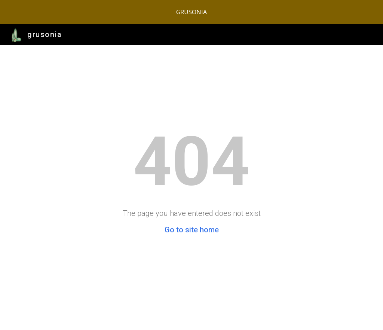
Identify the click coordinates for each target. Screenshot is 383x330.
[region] (191, 12)
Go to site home (192, 229)
